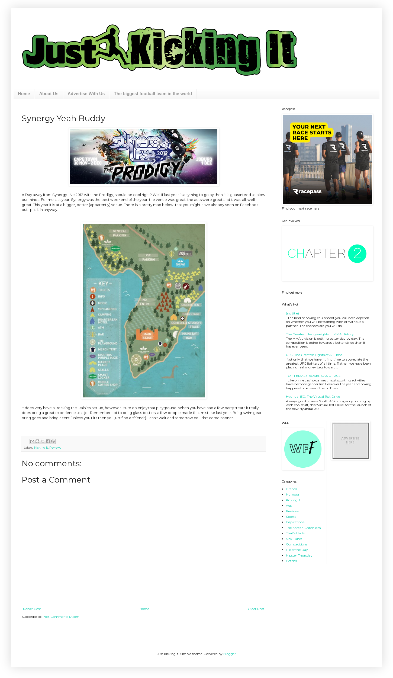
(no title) (292, 313)
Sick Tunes (294, 539)
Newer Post (32, 609)
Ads (289, 505)
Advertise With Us (86, 93)
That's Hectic (296, 533)
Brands (291, 489)
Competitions (296, 544)
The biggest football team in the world (153, 93)
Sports (291, 517)
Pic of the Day (297, 550)
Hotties (291, 561)
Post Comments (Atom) (61, 617)
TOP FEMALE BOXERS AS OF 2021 (314, 376)
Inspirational (295, 522)
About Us (48, 93)
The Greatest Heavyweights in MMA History (320, 334)
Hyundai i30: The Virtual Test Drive (313, 396)
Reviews (55, 447)
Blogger (229, 654)
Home (24, 93)
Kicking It (41, 447)
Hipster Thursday (299, 555)
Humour (292, 494)
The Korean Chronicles (303, 528)
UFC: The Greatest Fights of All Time (314, 355)
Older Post (256, 609)
